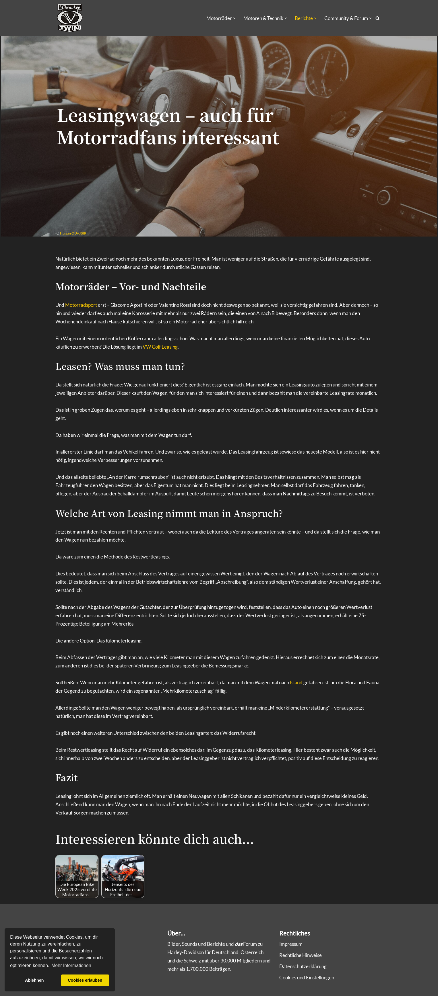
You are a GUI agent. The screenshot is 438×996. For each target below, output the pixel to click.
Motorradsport (81, 305)
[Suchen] (377, 18)
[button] (234, 18)
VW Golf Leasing (160, 347)
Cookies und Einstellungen (306, 977)
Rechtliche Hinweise (300, 955)
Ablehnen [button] (34, 980)
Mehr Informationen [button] (71, 965)
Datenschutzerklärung (303, 966)
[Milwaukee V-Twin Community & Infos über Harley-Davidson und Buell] (69, 18)
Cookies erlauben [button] (85, 980)
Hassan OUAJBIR (73, 233)
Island (296, 683)
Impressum (291, 944)
